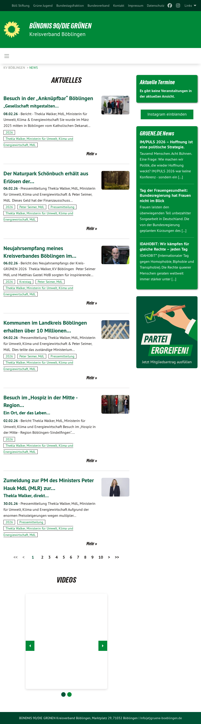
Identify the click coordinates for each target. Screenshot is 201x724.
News (33, 68)
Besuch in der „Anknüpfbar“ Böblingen (48, 98)
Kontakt (118, 5)
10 (100, 557)
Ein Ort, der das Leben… (26, 413)
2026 (9, 132)
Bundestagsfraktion (70, 5)
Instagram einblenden (167, 114)
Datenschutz (155, 5)
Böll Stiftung (21, 5)
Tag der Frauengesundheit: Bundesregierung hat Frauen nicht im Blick (165, 195)
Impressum (135, 5)
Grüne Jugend (43, 5)
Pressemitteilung (62, 207)
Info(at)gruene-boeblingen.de (161, 718)
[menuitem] (21, 5)
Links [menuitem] (188, 5)
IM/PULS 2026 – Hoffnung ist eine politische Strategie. (166, 144)
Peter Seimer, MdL (31, 207)
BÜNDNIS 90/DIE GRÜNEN (60, 26)
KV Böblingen (14, 68)
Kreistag (25, 282)
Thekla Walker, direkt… (26, 496)
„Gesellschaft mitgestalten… (31, 106)
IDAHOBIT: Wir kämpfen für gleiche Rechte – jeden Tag (164, 246)
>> (117, 557)
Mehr (90, 153)
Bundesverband (99, 5)
